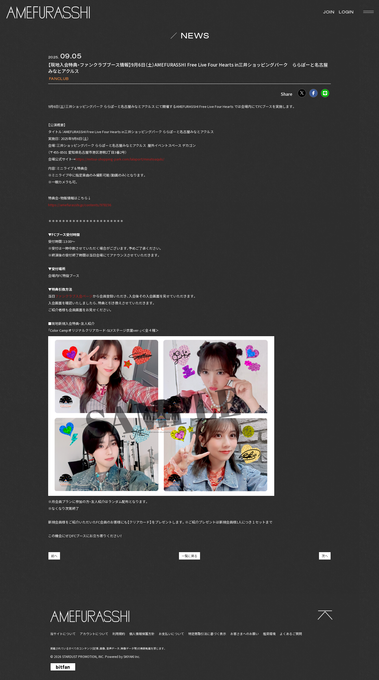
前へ (54, 555)
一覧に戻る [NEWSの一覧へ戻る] (189, 555)
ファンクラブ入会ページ (74, 296)
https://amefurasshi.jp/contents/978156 (79, 204)
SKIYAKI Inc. (131, 656)
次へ (325, 555)
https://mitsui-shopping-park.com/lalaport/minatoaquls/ (120, 159)
